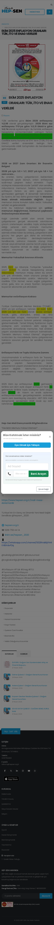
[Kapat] (50, 437)
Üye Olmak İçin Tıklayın (27, 445)
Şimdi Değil (43, 489)
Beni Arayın (38, 474)
